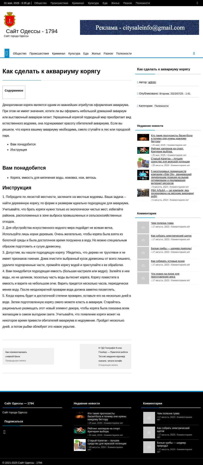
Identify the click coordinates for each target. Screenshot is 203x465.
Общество (40, 3)
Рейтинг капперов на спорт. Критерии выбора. (167, 150)
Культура (93, 3)
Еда (105, 3)
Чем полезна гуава (162, 223)
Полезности (143, 3)
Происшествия (59, 3)
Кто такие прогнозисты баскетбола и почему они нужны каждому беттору (172, 138)
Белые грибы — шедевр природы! (171, 248)
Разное (127, 3)
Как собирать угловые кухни (168, 261)
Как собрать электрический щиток (171, 235)
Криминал (78, 3)
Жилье (115, 3)
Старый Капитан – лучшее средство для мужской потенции (170, 160)
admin (152, 82)
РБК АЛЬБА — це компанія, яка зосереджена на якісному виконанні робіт (172, 193)
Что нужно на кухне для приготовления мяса (165, 275)
